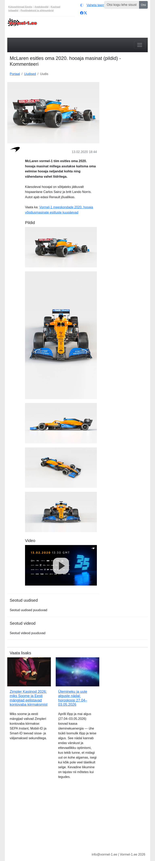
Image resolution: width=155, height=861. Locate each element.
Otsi (143, 4)
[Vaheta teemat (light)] (95, 5)
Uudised (30, 74)
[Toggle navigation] (139, 45)
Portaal (15, 74)
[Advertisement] (126, 102)
